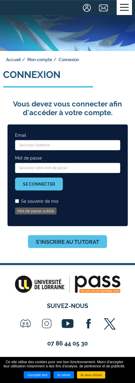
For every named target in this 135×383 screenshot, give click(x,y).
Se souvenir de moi (36, 201)
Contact (104, 7)
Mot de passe (28, 158)
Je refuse (63, 375)
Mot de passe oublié (35, 211)
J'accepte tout (37, 375)
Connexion (87, 7)
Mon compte (39, 59)
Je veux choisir (91, 375)
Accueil (13, 59)
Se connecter (39, 184)
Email (20, 135)
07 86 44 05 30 (67, 343)
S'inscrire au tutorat (67, 242)
